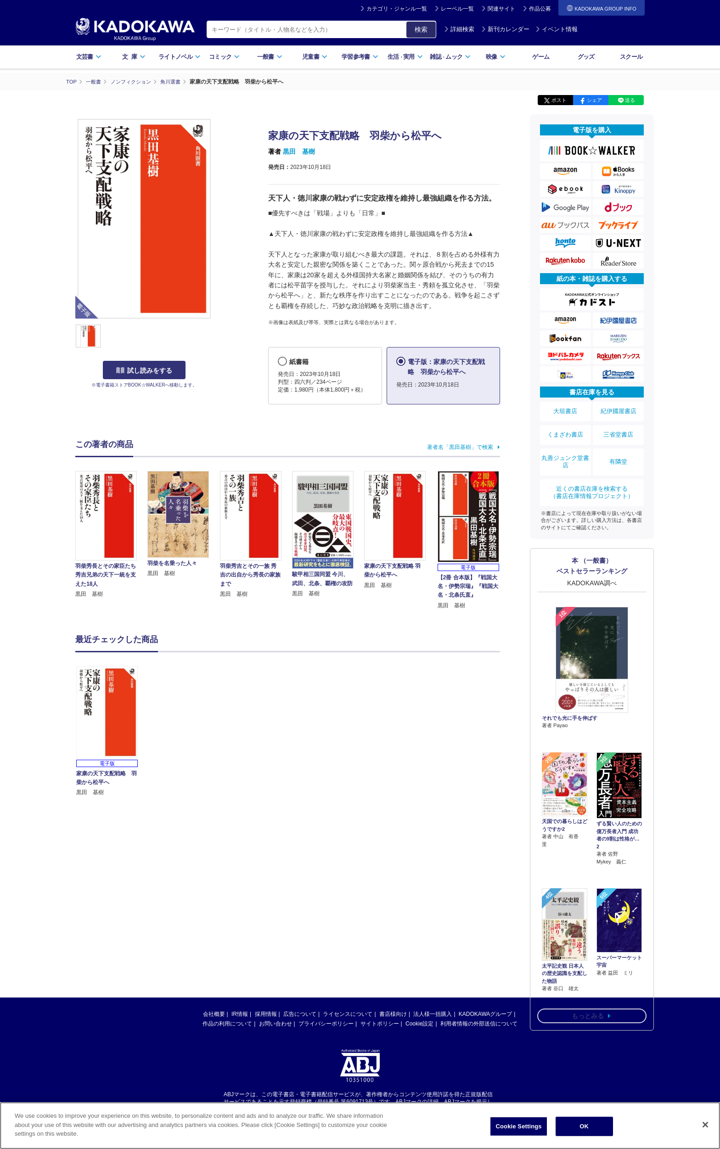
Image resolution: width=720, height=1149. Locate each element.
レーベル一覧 (457, 9)
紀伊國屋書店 (618, 409)
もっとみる (588, 949)
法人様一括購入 (432, 1013)
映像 (496, 56)
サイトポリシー (379, 1023)
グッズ (586, 56)
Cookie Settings (519, 1126)
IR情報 (239, 1013)
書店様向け (393, 1013)
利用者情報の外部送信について (479, 1023)
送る (630, 100)
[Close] (705, 1125)
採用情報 (266, 1013)
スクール (631, 56)
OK (584, 1126)
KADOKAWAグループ (485, 1013)
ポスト (559, 100)
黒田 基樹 (299, 151)
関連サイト (501, 9)
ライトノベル (179, 56)
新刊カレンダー (505, 29)
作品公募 (540, 9)
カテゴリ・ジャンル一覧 (396, 9)
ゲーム (540, 56)
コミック (224, 56)
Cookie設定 (419, 1023)
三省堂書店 (618, 428)
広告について (299, 1013)
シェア (594, 100)
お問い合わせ (275, 1023)
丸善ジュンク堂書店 (565, 451)
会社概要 (214, 1013)
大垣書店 (565, 409)
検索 (421, 29)
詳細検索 (459, 29)
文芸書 (88, 56)
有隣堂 (618, 451)
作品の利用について (227, 1023)
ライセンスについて (347, 1013)
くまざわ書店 (565, 428)
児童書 (314, 56)
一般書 (269, 56)
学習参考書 (360, 56)
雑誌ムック (450, 56)
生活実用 (405, 56)
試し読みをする (144, 370)
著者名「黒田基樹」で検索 (460, 446)
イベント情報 (556, 29)
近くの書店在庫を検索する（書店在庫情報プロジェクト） (591, 477)
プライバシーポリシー (326, 1023)
